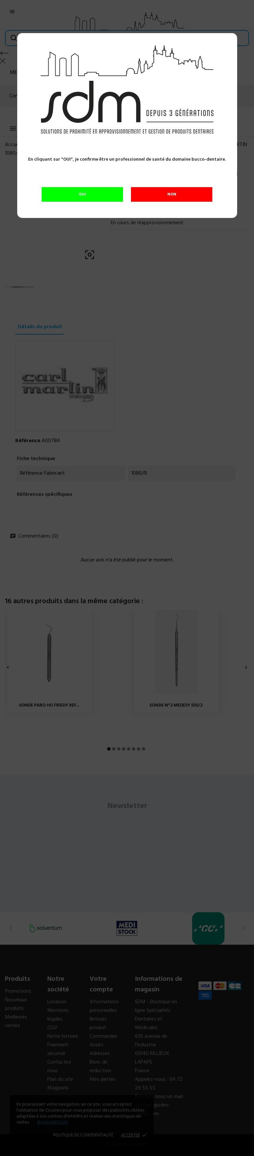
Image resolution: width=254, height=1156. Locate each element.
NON (171, 194)
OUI (82, 194)
